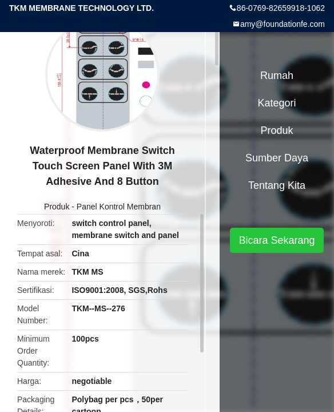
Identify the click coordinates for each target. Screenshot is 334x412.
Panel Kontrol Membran (119, 206)
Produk (56, 206)
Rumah (276, 75)
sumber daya (276, 158)
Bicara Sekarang (276, 240)
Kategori (276, 103)
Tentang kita (276, 185)
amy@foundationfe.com (282, 24)
